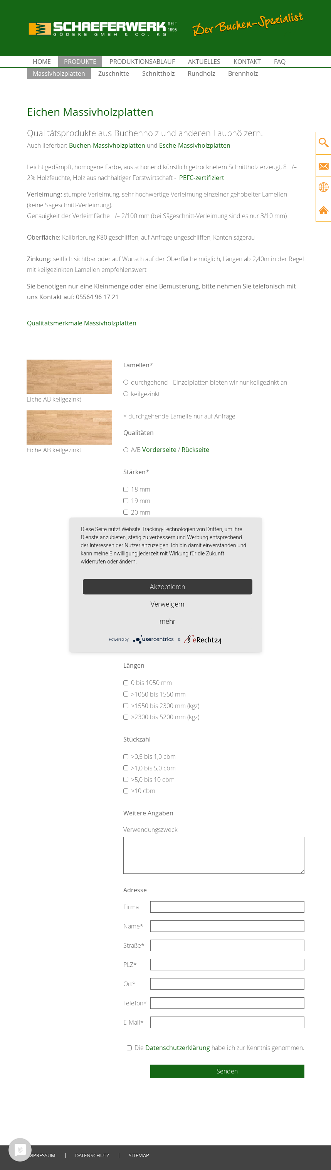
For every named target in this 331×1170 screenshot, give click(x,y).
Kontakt (247, 61)
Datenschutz (92, 1155)
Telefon (135, 1003)
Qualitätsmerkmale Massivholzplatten (81, 323)
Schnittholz (158, 73)
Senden (227, 1071)
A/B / (170, 449)
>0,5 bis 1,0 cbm (153, 756)
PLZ (130, 964)
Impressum (41, 1155)
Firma (131, 907)
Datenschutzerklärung (177, 1047)
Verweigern (167, 604)
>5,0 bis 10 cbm (153, 779)
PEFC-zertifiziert (201, 177)
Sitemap (139, 1155)
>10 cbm (143, 791)
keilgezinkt (145, 394)
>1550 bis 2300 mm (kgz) (165, 706)
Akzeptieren (167, 587)
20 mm (140, 512)
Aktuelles (204, 61)
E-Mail (133, 1022)
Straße (133, 945)
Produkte (80, 61)
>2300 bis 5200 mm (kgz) (165, 717)
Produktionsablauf (142, 61)
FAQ (280, 61)
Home (42, 61)
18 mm (140, 489)
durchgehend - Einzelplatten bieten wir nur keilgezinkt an (209, 382)
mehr (167, 621)
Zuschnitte (113, 73)
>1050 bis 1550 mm (158, 694)
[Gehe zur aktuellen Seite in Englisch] (323, 188)
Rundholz (201, 73)
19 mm (140, 501)
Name (133, 926)
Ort (129, 984)
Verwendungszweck (150, 829)
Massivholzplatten (59, 73)
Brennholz (243, 73)
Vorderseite (159, 449)
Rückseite (195, 449)
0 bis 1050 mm (151, 682)
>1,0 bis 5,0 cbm (153, 768)
